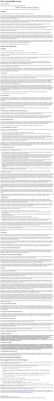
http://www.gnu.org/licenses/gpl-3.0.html (18, 5)
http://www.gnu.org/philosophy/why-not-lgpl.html (24, 394)
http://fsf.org (36, 7)
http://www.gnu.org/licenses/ (28, 390)
